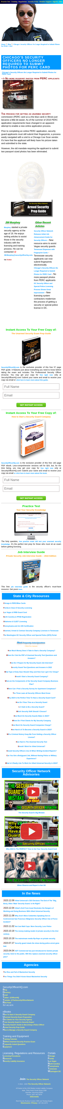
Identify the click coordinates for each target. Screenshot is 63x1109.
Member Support (45, 2)
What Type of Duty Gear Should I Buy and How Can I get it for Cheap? (31, 672)
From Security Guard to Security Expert (18, 1022)
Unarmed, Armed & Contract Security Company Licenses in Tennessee (30, 631)
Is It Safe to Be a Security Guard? (31, 707)
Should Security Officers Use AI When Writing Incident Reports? (31, 751)
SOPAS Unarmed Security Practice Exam (19, 1042)
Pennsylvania (53, 1066)
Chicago (51, 1056)
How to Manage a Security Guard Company (20, 1030)
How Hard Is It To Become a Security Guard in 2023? (31, 730)
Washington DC (54, 1071)
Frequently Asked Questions (34, 643)
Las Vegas (52, 1061)
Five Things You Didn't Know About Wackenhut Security (25, 977)
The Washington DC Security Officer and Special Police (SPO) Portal (30, 635)
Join (60, 2)
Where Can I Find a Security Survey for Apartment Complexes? (31, 689)
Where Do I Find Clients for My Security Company (31, 721)
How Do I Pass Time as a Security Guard (31, 702)
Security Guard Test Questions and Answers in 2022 (31, 667)
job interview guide (19, 587)
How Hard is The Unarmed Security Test (31, 742)
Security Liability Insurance (14, 1061)
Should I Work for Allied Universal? (31, 746)
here (20, 589)
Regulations (22, 2)
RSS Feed (7, 1003)
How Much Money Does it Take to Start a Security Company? (31, 651)
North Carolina (54, 1064)
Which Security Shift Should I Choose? (31, 711)
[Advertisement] (31, 173)
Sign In (55, 2)
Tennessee (52, 1069)
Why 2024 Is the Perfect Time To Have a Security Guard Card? (31, 698)
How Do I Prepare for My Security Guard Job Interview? (31, 663)
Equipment (7, 1047)
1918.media (34, 1097)
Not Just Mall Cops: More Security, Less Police (33, 926)
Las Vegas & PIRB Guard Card (15, 612)
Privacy (34, 1103)
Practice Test (5, 2)
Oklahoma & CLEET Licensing (15, 622)
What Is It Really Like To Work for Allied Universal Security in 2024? (31, 763)
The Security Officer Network (37, 1079)
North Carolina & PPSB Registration (17, 617)
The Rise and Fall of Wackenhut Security (19, 972)
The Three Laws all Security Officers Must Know (31, 693)
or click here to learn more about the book (30, 473)
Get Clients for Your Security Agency (17, 1020)
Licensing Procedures (11, 1056)
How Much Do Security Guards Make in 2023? (31, 716)
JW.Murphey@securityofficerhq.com (18, 255)
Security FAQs (33, 2)
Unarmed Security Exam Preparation (17, 1017)
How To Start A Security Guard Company (19, 1015)
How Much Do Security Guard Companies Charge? (31, 725)
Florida (51, 1059)
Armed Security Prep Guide (14, 1027)
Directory (7, 992)
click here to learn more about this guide (32, 380)
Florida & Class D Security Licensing (17, 608)
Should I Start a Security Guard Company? (31, 677)
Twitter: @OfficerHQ (11, 998)
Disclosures (25, 1103)
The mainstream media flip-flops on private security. (35, 939)
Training (14, 2)
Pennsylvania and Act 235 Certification (18, 626)
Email (5, 995)
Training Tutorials (10, 1039)
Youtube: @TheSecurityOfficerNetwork (18, 1000)
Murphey (7, 227)
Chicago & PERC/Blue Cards (14, 603)
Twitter (9, 260)
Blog (5, 990)
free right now (46, 375)
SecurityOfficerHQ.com (10, 367)
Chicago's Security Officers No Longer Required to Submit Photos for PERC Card (29, 73)
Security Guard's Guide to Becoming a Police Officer (23, 1025)
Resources (7, 1059)
